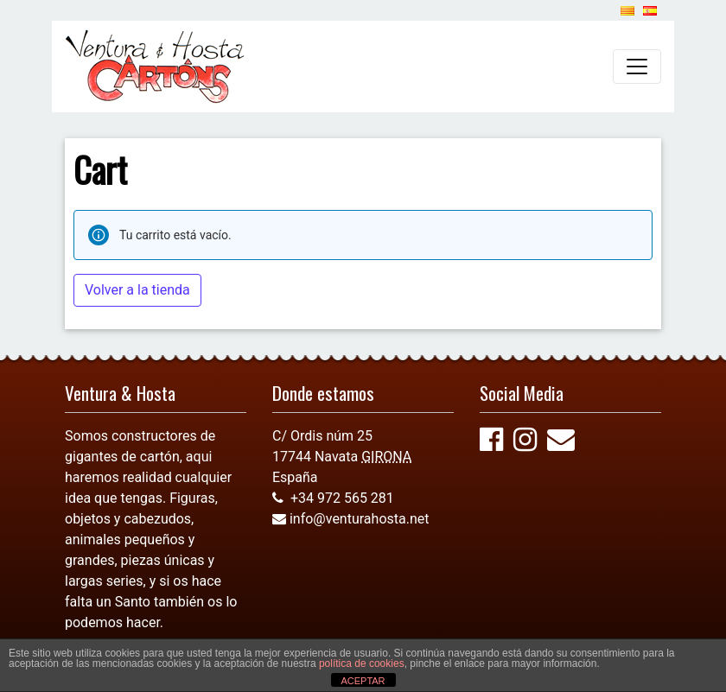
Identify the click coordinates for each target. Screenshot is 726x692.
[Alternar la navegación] (637, 66)
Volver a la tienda (137, 290)
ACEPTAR (363, 681)
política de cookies (361, 663)
